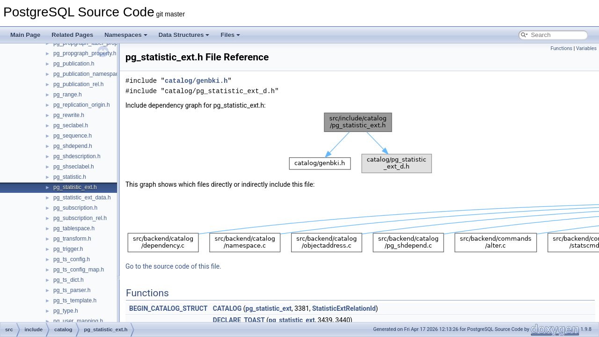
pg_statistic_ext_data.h (82, 197)
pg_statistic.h (69, 177)
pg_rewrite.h (68, 115)
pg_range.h (67, 94)
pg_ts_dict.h (68, 280)
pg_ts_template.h (74, 300)
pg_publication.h (73, 63)
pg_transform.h (72, 238)
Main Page (25, 34)
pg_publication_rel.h (78, 84)
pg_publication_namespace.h (89, 74)
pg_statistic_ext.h (75, 187)
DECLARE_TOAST (239, 320)
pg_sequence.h (72, 135)
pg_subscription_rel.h (80, 218)
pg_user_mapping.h (78, 321)
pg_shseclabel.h (73, 166)
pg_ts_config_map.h (78, 269)
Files (230, 34)
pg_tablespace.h (74, 228)
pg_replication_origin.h (81, 105)
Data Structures (184, 34)
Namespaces (125, 34)
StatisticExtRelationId (344, 308)
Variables (586, 48)
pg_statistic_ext (269, 308)
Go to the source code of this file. (173, 266)
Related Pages (72, 34)
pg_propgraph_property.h (85, 53)
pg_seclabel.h (70, 125)
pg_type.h (65, 311)
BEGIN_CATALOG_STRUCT (168, 308)
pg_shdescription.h (77, 156)
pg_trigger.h (68, 249)
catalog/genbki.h (196, 80)
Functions (561, 48)
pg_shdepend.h (72, 146)
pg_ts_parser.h (71, 290)
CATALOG (227, 308)
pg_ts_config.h (71, 259)
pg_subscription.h (75, 208)
